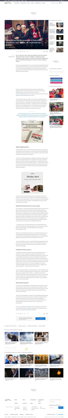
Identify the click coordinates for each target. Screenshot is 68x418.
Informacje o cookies (30, 416)
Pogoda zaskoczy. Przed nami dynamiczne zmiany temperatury (26, 343)
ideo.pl (62, 416)
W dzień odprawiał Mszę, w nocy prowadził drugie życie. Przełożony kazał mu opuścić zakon (52, 31)
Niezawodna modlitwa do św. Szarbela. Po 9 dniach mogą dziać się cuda (52, 37)
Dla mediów (21, 416)
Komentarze (23, 3)
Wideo (32, 3)
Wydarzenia (16, 3)
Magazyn (9, 0)
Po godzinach (38, 3)
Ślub (15, 409)
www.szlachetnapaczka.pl (21, 93)
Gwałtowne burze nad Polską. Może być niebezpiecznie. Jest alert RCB (41, 379)
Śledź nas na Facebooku (56, 78)
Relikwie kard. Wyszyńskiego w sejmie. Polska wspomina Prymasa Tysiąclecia (11, 343)
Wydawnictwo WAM (14, 414)
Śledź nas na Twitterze (56, 80)
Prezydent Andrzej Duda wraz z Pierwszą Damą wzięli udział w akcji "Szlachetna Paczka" (56, 127)
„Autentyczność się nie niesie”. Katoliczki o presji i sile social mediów (52, 50)
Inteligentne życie (41, 400)
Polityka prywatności (14, 416)
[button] (59, 3)
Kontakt (19, 416)
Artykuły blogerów (17, 408)
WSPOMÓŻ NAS (60, 414)
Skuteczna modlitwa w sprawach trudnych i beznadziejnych (52, 24)
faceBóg (22, 0)
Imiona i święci (25, 409)
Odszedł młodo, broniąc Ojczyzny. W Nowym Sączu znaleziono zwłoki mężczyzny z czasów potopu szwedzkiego (26, 366)
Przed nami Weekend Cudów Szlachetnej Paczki (55, 99)
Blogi (19, 0)
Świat (7, 47)
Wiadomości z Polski (12, 47)
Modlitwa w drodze (14, 0)
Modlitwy (33, 409)
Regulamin (9, 416)
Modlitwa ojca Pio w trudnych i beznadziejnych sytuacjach (52, 43)
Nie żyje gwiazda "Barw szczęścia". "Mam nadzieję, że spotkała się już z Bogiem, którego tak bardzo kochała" (56, 379)
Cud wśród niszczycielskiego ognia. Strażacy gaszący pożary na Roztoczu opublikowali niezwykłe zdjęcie (41, 366)
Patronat (34, 416)
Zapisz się (61, 407)
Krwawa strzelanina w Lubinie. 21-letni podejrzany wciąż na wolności (56, 365)
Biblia (5, 0)
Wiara (28, 3)
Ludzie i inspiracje (42, 408)
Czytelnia (24, 403)
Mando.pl (22, 414)
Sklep (25, 0)
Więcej (43, 2)
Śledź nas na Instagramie (56, 82)
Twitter (61, 0)
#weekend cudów (41, 325)
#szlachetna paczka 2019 (32, 325)
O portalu (6, 416)
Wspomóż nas (40, 318)
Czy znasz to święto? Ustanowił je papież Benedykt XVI (41, 343)
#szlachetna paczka (22, 325)
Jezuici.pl (6, 414)
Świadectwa (25, 408)
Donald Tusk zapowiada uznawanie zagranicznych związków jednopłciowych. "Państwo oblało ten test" (11, 380)
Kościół (51, 100)
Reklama (25, 416)
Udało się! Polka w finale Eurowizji (25, 378)
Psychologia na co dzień (35, 408)
